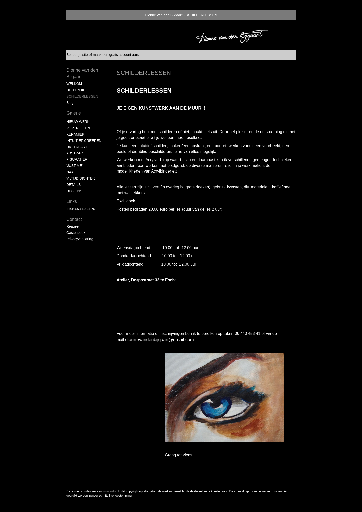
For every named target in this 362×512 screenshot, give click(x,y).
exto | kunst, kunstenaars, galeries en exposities (80, 15)
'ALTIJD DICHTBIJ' (81, 178)
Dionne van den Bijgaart (163, 15)
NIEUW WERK (78, 122)
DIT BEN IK (75, 90)
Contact (74, 219)
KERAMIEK (75, 134)
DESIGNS (74, 191)
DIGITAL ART (76, 147)
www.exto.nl (111, 491)
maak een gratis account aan (115, 55)
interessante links (80, 209)
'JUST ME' (74, 166)
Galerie (73, 113)
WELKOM (74, 84)
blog (69, 103)
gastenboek (75, 233)
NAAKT (72, 172)
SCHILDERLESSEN (82, 96)
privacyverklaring (79, 239)
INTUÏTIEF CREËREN (83, 141)
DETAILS (73, 185)
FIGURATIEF (76, 159)
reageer (73, 226)
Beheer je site (77, 55)
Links (71, 201)
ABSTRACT (75, 153)
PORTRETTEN (78, 128)
